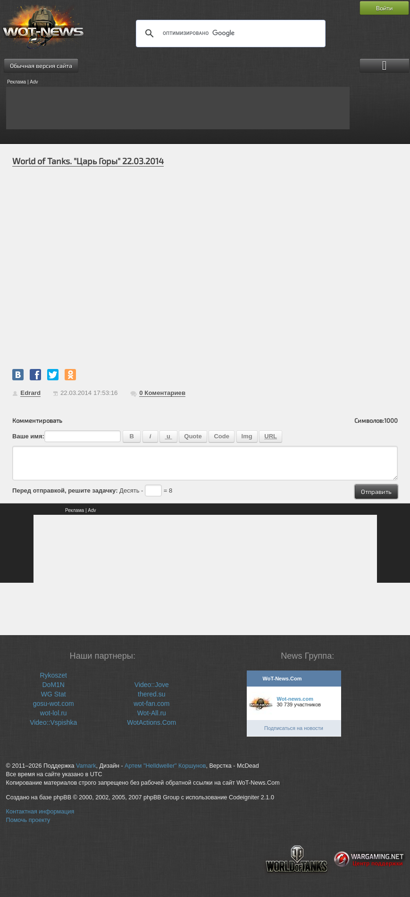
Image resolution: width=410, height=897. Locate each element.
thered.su (151, 694)
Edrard (30, 392)
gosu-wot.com (53, 703)
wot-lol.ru (53, 713)
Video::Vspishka (53, 722)
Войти (384, 8)
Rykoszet (53, 675)
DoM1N (53, 684)
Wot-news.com (295, 699)
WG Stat (53, 694)
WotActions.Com (151, 722)
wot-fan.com (151, 703)
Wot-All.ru (151, 713)
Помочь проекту (28, 820)
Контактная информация (40, 811)
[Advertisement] (178, 108)
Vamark (86, 766)
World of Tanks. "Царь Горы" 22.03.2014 (88, 161)
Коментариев (162, 392)
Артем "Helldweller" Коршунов (165, 766)
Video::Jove (151, 684)
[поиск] (229, 33)
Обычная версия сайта (41, 65)
